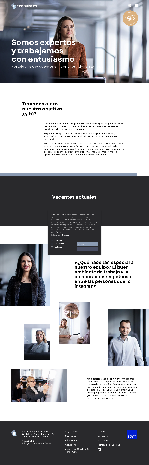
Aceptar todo (83, 244)
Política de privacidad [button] (60, 235)
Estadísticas (57, 244)
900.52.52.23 (29, 440)
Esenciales (57, 240)
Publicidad (56, 247)
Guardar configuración (87, 249)
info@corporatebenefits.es (36, 443)
